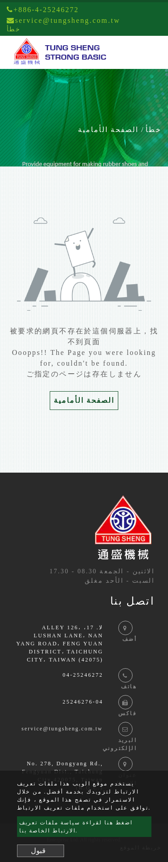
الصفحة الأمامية (108, 129)
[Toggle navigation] (148, 52)
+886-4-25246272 (43, 9)
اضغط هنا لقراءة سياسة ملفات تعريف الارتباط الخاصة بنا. (76, 826)
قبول (38, 850)
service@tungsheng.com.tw (62, 728)
